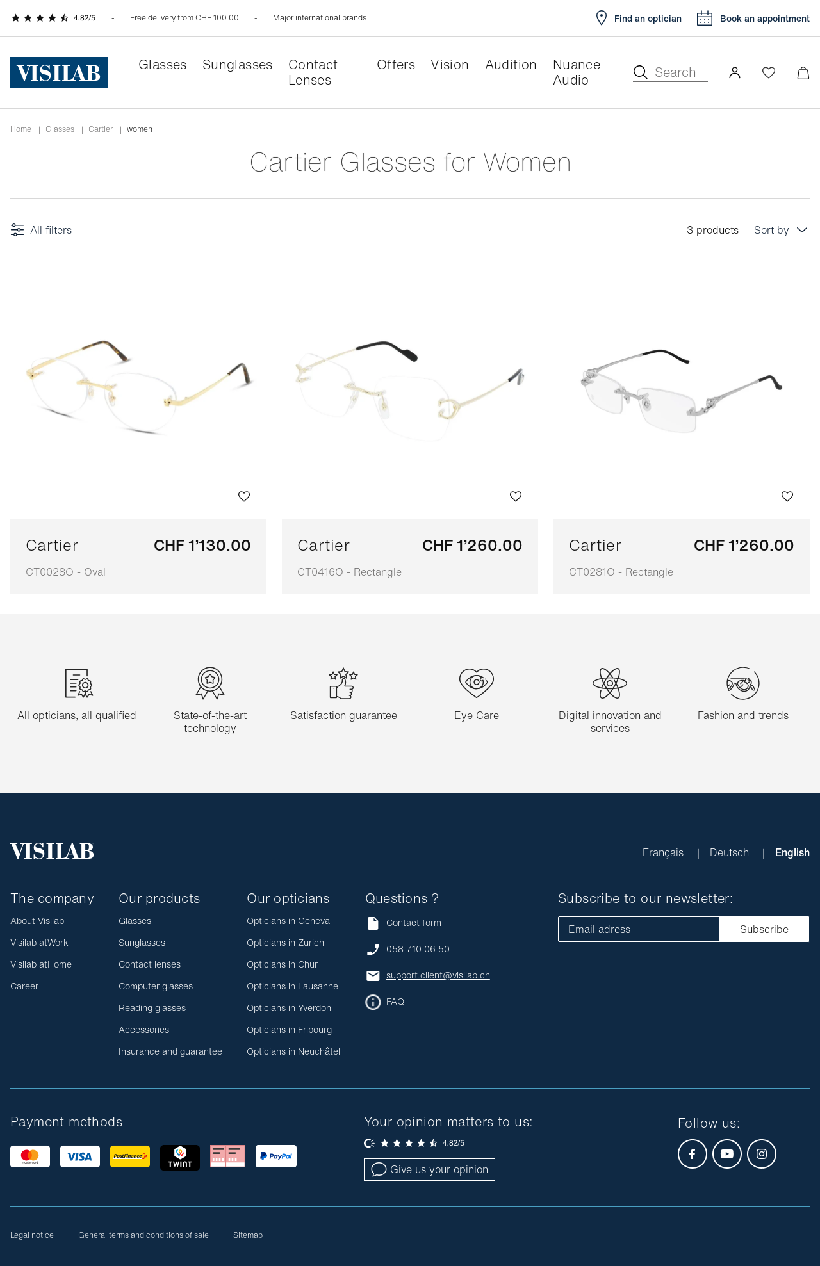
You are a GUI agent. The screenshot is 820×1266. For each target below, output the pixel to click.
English (792, 852)
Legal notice (32, 1234)
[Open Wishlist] (769, 72)
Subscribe (764, 929)
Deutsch (731, 852)
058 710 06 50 (418, 949)
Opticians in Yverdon (289, 1007)
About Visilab (37, 920)
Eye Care (476, 715)
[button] (734, 72)
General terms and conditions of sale (143, 1234)
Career (24, 986)
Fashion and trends (743, 715)
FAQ (395, 1001)
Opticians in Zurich (285, 942)
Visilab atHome (41, 964)
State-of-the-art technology (210, 722)
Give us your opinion (429, 1169)
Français (665, 852)
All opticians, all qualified (76, 715)
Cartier (100, 129)
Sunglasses (142, 942)
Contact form (403, 923)
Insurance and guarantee (170, 1051)
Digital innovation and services (610, 722)
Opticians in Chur (282, 964)
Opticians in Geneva (288, 920)
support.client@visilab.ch (438, 975)
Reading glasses (152, 1007)
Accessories (144, 1029)
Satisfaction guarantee (343, 715)
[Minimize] (803, 72)
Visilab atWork (39, 942)
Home (20, 129)
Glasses (59, 129)
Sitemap (248, 1234)
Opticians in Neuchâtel (293, 1051)
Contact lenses (150, 964)
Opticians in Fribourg (289, 1029)
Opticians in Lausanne (292, 986)
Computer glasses (156, 986)
